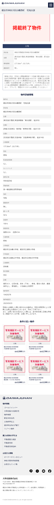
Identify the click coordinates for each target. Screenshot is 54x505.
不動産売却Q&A (10, 446)
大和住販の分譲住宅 (11, 411)
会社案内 (34, 487)
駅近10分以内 (9, 418)
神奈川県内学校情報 (11, 461)
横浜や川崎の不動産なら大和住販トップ (16, 487)
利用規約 (41, 487)
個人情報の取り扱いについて (12, 490)
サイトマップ (27, 490)
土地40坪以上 (9, 422)
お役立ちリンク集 (11, 464)
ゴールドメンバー (11, 407)
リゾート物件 (9, 429)
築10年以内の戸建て (11, 425)
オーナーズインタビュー (13, 457)
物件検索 (7, 415)
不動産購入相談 (10, 439)
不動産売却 (8, 443)
